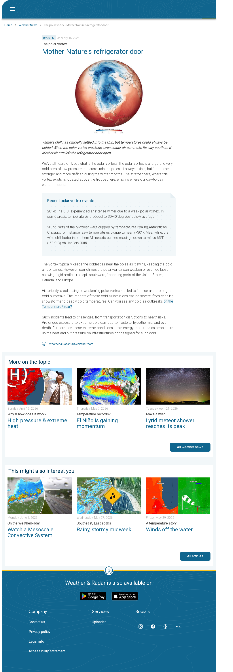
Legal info (36, 641)
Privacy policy (39, 632)
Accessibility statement (47, 651)
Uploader (99, 622)
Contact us (37, 622)
